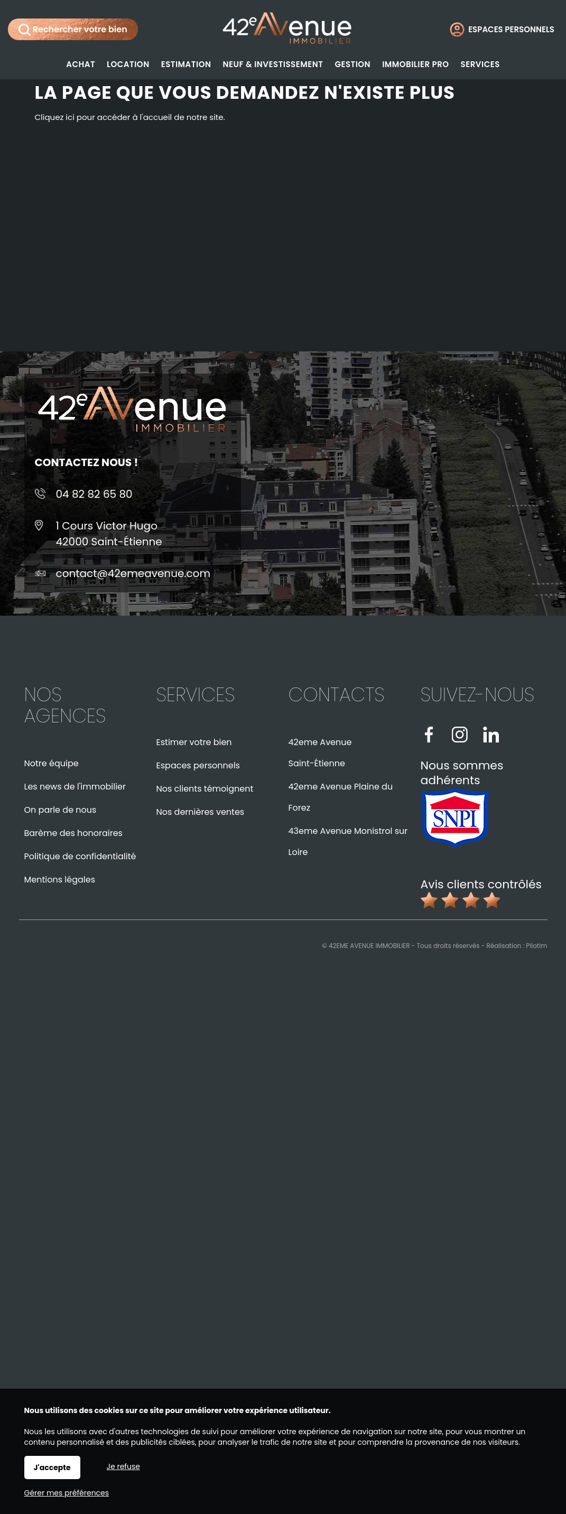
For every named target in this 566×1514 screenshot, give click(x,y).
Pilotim (536, 945)
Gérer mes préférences (66, 1493)
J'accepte (52, 1467)
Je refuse (123, 1466)
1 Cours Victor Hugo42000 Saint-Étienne (109, 533)
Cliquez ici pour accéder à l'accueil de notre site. (130, 117)
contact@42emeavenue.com (133, 573)
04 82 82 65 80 (94, 494)
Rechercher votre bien (72, 29)
